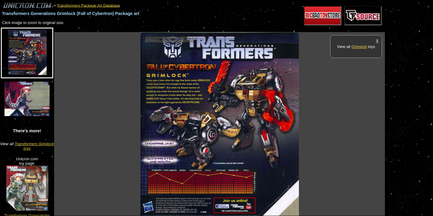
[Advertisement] (163, 29)
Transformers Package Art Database (88, 5)
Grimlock (359, 46)
